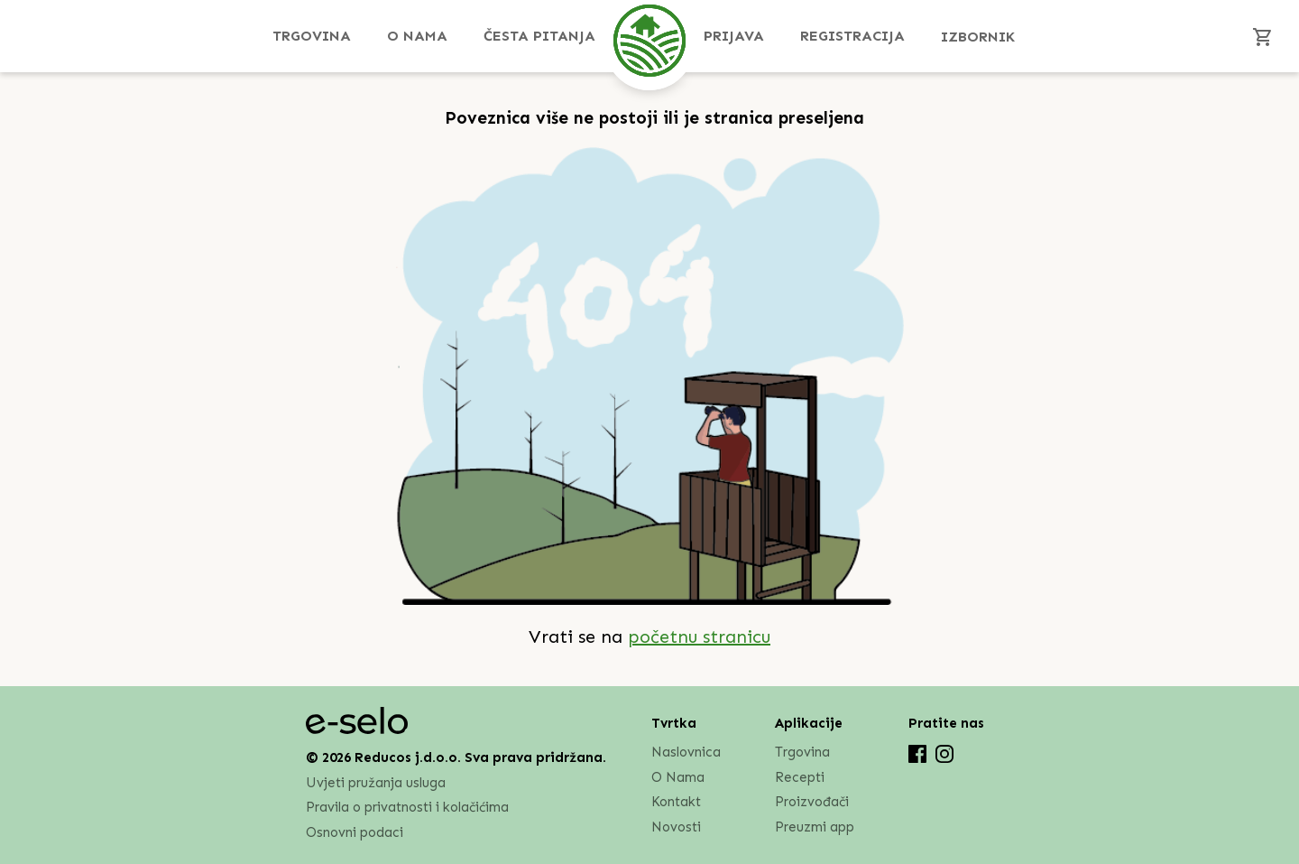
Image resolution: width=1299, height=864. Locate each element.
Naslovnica (686, 752)
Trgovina (311, 35)
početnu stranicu (699, 636)
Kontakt (676, 802)
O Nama (417, 35)
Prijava (734, 35)
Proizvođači (812, 802)
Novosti (676, 827)
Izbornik (978, 36)
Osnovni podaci (354, 832)
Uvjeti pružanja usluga (376, 783)
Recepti (800, 777)
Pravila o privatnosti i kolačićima (407, 808)
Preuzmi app (814, 827)
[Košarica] (1263, 36)
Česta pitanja (539, 35)
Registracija (852, 35)
